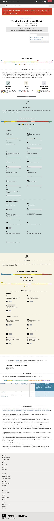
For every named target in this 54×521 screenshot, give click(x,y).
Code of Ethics (5, 485)
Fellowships (8, 478)
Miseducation (16, 1)
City (12, 383)
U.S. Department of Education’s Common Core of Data (37, 410)
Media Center (5, 481)
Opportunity (40, 386)
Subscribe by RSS (6, 492)
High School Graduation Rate (32, 385)
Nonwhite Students (17, 384)
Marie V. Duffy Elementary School (36, 39)
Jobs (3, 478)
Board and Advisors (6, 474)
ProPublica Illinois (6, 457)
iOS (3, 497)
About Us (4, 473)
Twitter (3, 494)
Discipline (49, 386)
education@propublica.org (20, 442)
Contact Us (4, 506)
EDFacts (24, 410)
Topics (3, 460)
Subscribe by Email (6, 490)
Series (3, 462)
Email (7, 369)
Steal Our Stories (6, 504)
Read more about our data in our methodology (36, 448)
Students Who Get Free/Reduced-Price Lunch (24, 385)
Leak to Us (4, 502)
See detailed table (44, 41)
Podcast (4, 499)
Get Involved (5, 466)
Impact (3, 467)
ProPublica (4, 455)
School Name (3, 383)
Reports (4, 480)
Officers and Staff (6, 476)
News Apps (4, 464)
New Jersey (31, 18)
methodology (22, 412)
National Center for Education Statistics (14, 408)
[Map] (17, 42)
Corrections (4, 469)
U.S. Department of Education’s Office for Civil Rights (34, 408)
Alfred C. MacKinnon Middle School (36, 37)
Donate (49, 1)
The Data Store (5, 459)
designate (17, 360)
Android (7, 497)
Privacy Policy (5, 487)
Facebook (4, 495)
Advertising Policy (6, 483)
